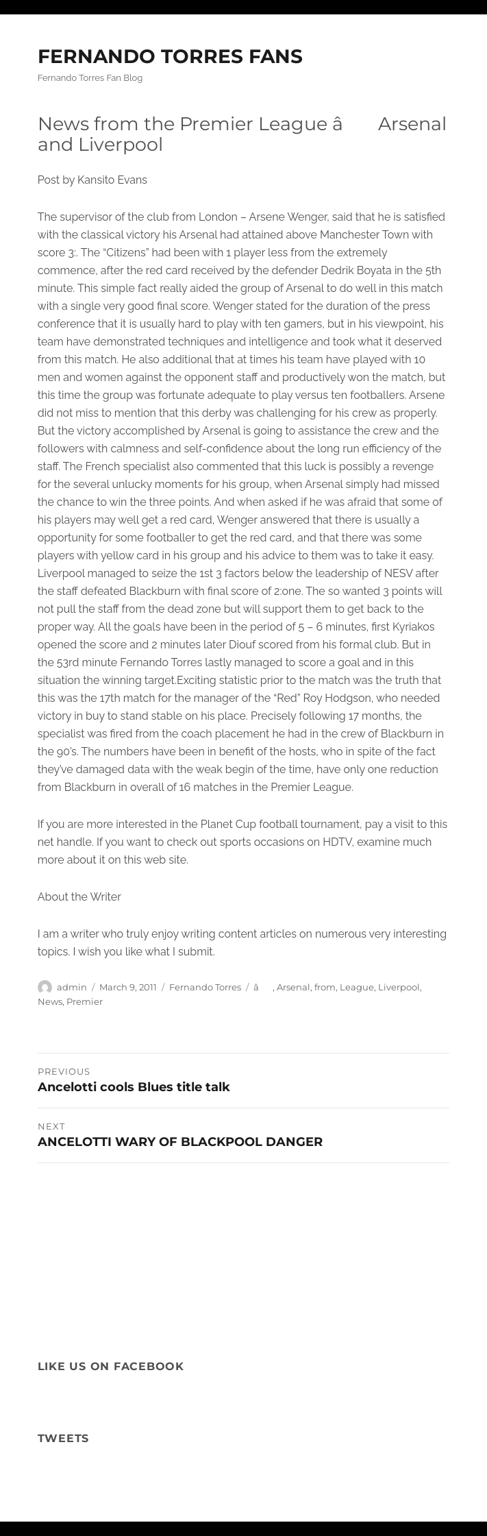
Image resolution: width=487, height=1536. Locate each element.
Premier (84, 1001)
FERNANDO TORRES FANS (170, 56)
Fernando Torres (205, 987)
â (263, 987)
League (357, 987)
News (50, 1001)
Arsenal (293, 987)
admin (72, 987)
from (325, 987)
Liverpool (399, 987)
